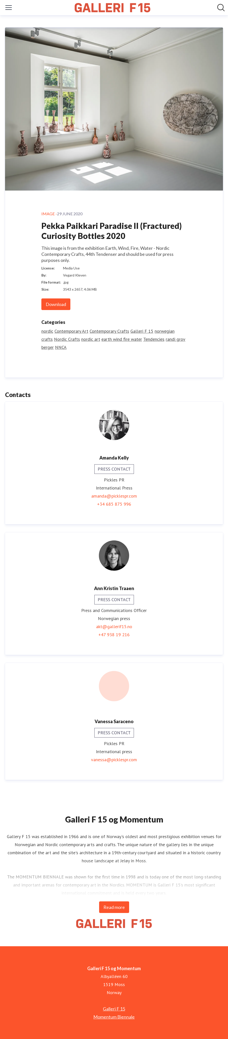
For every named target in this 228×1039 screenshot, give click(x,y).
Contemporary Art (71, 331)
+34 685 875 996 (114, 504)
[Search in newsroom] (221, 8)
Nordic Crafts (67, 339)
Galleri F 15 (141, 331)
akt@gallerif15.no (114, 626)
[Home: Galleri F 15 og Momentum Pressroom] (112, 7)
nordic (47, 331)
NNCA (61, 347)
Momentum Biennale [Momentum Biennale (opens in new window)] (114, 1017)
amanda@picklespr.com (114, 496)
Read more (114, 907)
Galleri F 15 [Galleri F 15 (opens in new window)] (114, 1009)
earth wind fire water (121, 339)
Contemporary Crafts (109, 331)
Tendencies (153, 339)
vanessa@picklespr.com (114, 759)
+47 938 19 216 (114, 634)
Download (56, 304)
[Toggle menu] (8, 7)
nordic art (90, 339)
